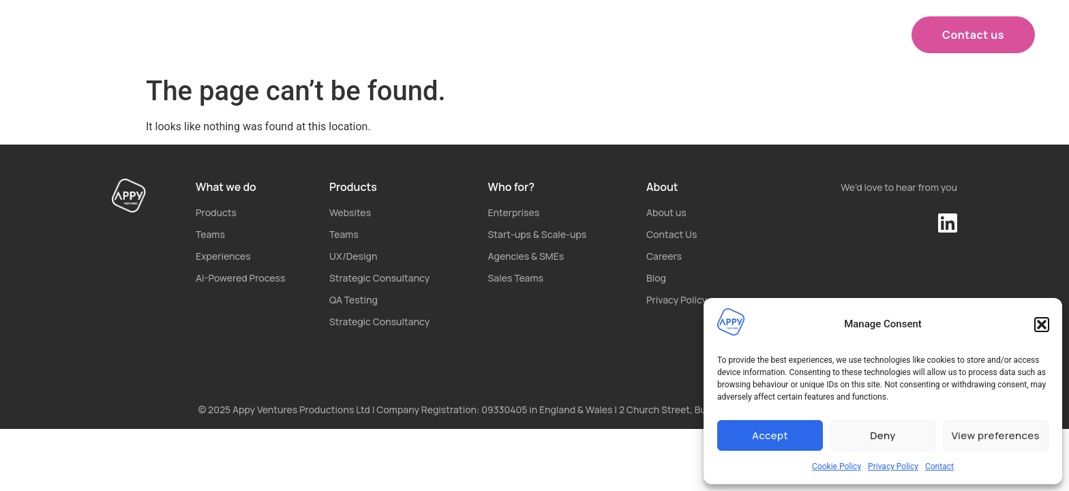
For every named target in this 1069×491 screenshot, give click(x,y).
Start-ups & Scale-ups (537, 234)
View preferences (996, 435)
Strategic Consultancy (379, 277)
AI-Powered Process (240, 277)
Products (501, 35)
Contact (939, 466)
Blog (656, 277)
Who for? (597, 35)
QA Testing (353, 299)
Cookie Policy (836, 466)
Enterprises (514, 212)
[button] (1042, 324)
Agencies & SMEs (526, 256)
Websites (350, 212)
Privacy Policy (893, 466)
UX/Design (353, 256)
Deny (883, 435)
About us (684, 34)
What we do (398, 35)
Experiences (223, 256)
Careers (664, 256)
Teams (210, 234)
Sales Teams (516, 277)
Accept (770, 435)
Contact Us (671, 234)
